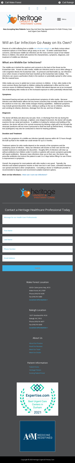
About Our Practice (36, 343)
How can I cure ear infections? (34, 175)
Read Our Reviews (35, 346)
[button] (29, 8)
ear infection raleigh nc (42, 48)
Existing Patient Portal (37, 373)
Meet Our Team (34, 349)
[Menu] (61, 19)
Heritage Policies (35, 370)
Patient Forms (34, 367)
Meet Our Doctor (35, 352)
